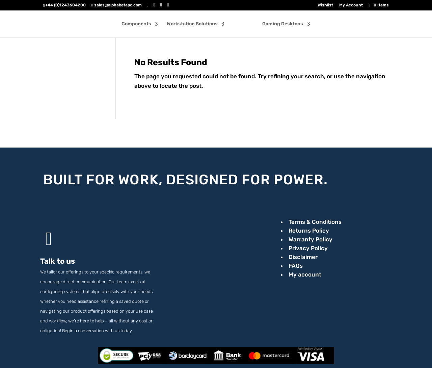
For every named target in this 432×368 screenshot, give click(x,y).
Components (139, 24)
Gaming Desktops (280, 24)
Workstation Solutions (194, 24)
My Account (351, 5)
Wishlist (325, 5)
